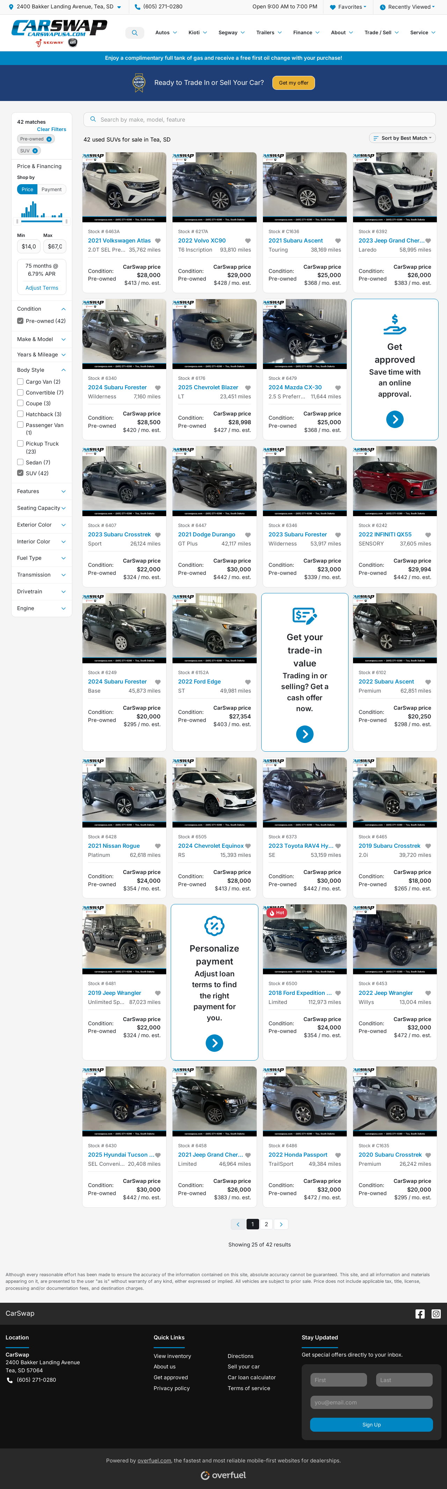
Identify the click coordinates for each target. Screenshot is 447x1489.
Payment (52, 189)
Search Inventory (135, 33)
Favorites (346, 7)
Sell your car (244, 1366)
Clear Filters (51, 129)
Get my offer (293, 83)
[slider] (17, 221)
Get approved (171, 1377)
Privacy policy (172, 1388)
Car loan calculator (252, 1377)
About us (165, 1366)
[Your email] (371, 1402)
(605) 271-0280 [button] (159, 6)
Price (27, 189)
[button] (67, 7)
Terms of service (249, 1388)
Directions (241, 1356)
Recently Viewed (405, 7)
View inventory (172, 1356)
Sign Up (371, 1424)
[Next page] (281, 1224)
